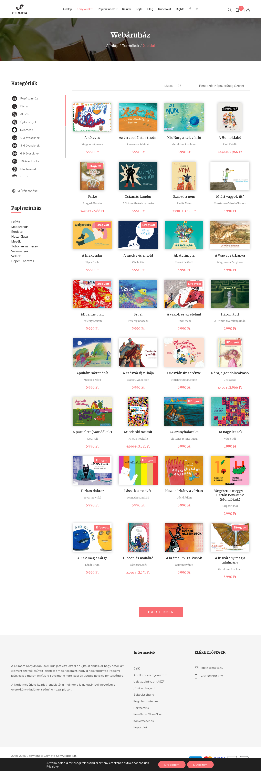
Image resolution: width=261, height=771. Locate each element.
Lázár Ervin (92, 564)
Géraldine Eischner (184, 144)
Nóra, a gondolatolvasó (230, 373)
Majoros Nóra (92, 379)
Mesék (16, 241)
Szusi (138, 314)
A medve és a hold (138, 255)
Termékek (130, 45)
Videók (16, 256)
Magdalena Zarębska (230, 262)
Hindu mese (184, 320)
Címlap (112, 45)
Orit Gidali (230, 379)
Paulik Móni (184, 203)
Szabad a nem (184, 196)
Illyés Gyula (92, 262)
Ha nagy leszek (230, 432)
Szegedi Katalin (92, 203)
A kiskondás (92, 255)
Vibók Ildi (230, 438)
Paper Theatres (22, 261)
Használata (19, 236)
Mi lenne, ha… (92, 314)
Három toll (230, 314)
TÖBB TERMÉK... (161, 611)
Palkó (92, 196)
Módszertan (20, 227)
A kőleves (92, 138)
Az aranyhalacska (184, 432)
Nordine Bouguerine (184, 379)
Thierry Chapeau (138, 320)
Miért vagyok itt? (230, 196)
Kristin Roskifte (138, 438)
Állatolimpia (184, 255)
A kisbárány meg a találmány (230, 560)
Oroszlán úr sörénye (184, 373)
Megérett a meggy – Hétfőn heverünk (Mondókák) (230, 495)
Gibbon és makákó (138, 558)
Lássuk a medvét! (138, 491)
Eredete (17, 232)
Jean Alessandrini (138, 497)
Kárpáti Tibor (230, 505)
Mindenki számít (138, 432)
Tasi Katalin (230, 144)
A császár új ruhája (138, 373)
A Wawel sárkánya (230, 255)
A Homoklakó (230, 138)
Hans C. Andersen (138, 379)
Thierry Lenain (92, 320)
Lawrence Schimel (138, 144)
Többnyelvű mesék (24, 246)
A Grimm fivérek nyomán (138, 203)
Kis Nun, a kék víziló (184, 138)
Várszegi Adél (138, 564)
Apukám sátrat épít (92, 373)
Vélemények (19, 251)
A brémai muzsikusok (184, 558)
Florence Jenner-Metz (184, 438)
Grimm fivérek (184, 564)
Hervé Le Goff (184, 262)
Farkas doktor (92, 491)
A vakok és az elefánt (184, 314)
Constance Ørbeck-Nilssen (230, 203)
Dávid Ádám (184, 497)
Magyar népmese (92, 144)
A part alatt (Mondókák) (92, 432)
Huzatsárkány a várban (184, 491)
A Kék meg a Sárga (92, 558)
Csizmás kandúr (138, 196)
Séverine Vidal (92, 497)
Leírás (15, 222)
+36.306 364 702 (212, 676)
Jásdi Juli (92, 438)
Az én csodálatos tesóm (138, 138)
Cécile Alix (138, 262)
